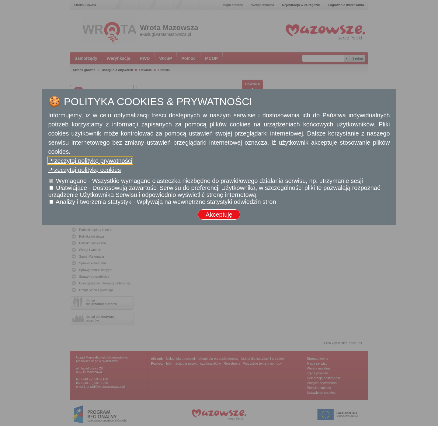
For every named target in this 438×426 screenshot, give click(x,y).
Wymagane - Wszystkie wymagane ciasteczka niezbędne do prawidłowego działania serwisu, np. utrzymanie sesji (209, 180)
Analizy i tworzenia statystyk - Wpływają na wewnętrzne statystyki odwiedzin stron (166, 201)
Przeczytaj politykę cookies (84, 170)
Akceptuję (219, 214)
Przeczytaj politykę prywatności (90, 160)
